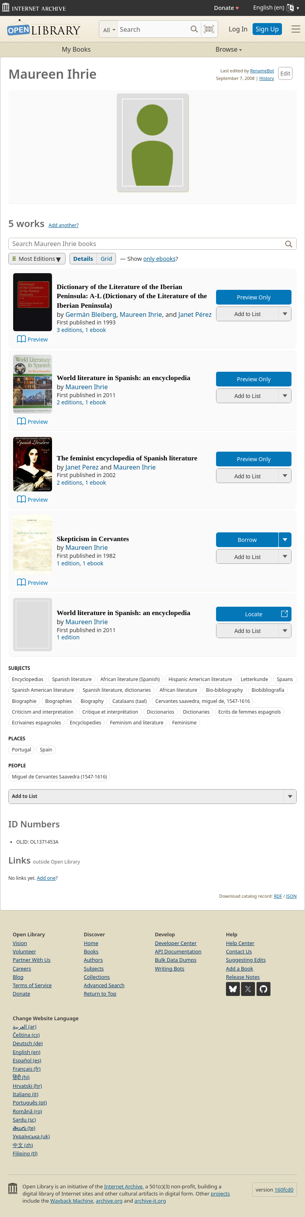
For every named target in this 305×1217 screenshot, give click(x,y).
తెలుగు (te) (24, 1128)
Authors (93, 959)
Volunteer (24, 951)
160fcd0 (283, 1189)
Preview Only (254, 297)
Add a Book (239, 968)
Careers (22, 968)
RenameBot (262, 71)
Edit (285, 73)
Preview (37, 339)
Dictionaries (196, 711)
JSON (291, 896)
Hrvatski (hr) (27, 1085)
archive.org (109, 1200)
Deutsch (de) (27, 1043)
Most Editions (33, 258)
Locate (253, 614)
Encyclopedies (85, 722)
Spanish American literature (43, 690)
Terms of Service (32, 985)
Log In (238, 29)
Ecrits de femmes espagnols (249, 711)
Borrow (247, 539)
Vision (20, 943)
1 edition (68, 563)
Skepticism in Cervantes (93, 539)
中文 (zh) (23, 1145)
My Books (76, 49)
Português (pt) (30, 1102)
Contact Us (239, 951)
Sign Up (267, 29)
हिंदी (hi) (21, 1077)
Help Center (240, 943)
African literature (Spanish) (130, 679)
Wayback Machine (71, 1200)
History (266, 78)
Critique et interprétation (110, 711)
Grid (106, 258)
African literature (178, 690)
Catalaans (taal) (129, 701)
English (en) (27, 1052)
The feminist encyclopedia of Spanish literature (127, 458)
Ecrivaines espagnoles (36, 722)
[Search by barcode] (208, 29)
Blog (18, 976)
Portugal (21, 749)
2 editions (69, 402)
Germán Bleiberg (91, 314)
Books (91, 951)
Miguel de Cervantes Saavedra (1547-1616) (59, 776)
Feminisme (184, 722)
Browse (197, 49)
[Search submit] (194, 29)
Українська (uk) (31, 1136)
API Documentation (178, 951)
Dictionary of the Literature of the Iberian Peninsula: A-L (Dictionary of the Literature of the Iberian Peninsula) (132, 296)
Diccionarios (160, 711)
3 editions (69, 330)
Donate (226, 8)
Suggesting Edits (246, 959)
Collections (97, 976)
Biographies (58, 701)
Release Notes (243, 976)
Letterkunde (254, 679)
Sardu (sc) (24, 1119)
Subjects (94, 968)
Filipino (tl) (25, 1153)
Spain (46, 749)
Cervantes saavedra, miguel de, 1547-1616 (202, 701)
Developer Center (176, 943)
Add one (46, 878)
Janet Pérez (195, 314)
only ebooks (159, 258)
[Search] (152, 29)
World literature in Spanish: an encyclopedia (123, 378)
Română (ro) (27, 1111)
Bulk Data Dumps (176, 959)
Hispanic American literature (200, 679)
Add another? (63, 225)
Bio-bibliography (224, 690)
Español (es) (27, 1060)
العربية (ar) (24, 1026)
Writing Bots (169, 968)
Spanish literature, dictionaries (117, 690)
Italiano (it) (26, 1094)
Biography (92, 701)
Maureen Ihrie (141, 314)
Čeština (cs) (26, 1034)
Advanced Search (104, 985)
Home (91, 943)
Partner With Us (31, 959)
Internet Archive (123, 1186)
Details (83, 258)
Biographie (24, 701)
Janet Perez (82, 467)
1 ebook (95, 330)
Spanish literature (71, 679)
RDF (278, 896)
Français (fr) (27, 1068)
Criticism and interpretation (42, 711)
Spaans (285, 679)
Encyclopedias (27, 679)
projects (220, 1193)
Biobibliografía (268, 690)
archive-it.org (150, 1200)
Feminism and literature (137, 722)
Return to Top (100, 993)
